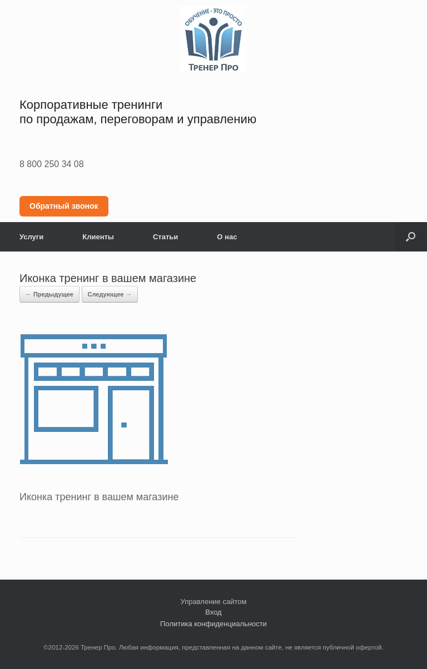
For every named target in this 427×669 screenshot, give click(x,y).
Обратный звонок (63, 206)
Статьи (165, 237)
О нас (227, 237)
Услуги (31, 237)
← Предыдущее (49, 294)
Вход (213, 612)
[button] (410, 236)
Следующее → (110, 294)
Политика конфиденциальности (213, 624)
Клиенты (98, 237)
